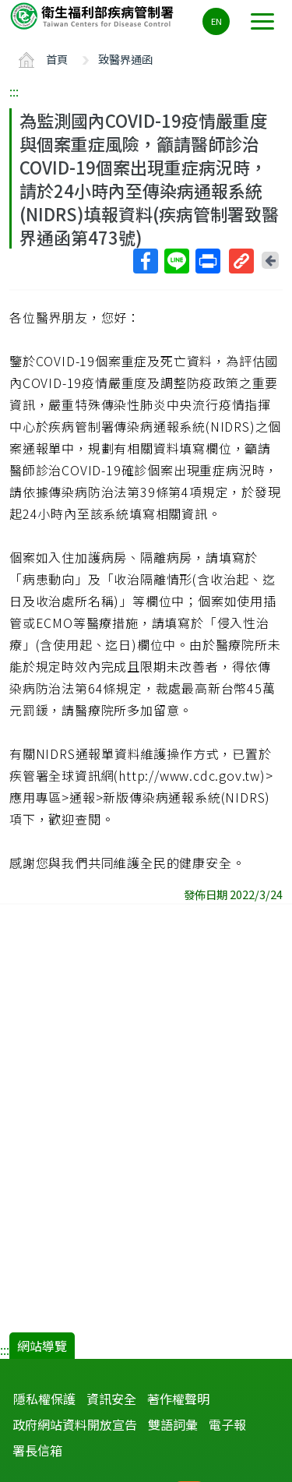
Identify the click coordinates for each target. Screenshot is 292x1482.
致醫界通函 (125, 59)
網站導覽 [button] (42, 1345)
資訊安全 (111, 1398)
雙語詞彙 (173, 1424)
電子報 (227, 1424)
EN (216, 21)
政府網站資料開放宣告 (74, 1424)
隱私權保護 (44, 1398)
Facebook (145, 261)
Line (176, 261)
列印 (207, 261)
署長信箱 (37, 1450)
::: (14, 91)
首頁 (57, 59)
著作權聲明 (178, 1398)
